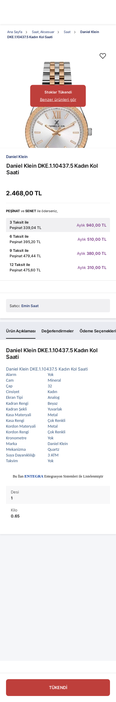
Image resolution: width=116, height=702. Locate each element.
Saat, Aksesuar (43, 32)
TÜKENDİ (58, 687)
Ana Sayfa (14, 32)
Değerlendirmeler (57, 330)
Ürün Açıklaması (20, 330)
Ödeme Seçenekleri (98, 330)
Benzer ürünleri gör (58, 99)
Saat (67, 32)
